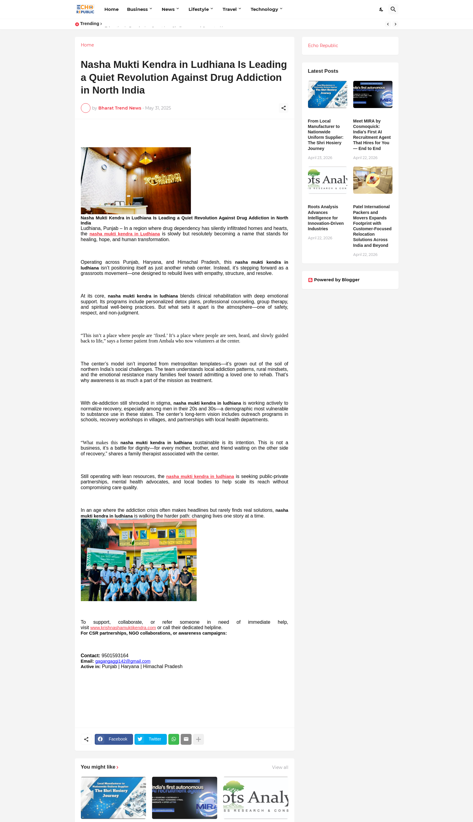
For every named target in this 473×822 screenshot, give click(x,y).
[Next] (395, 24)
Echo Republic (323, 45)
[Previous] (388, 24)
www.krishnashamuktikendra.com (123, 627)
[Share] (283, 108)
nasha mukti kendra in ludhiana (200, 476)
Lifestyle (199, 9)
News (168, 9)
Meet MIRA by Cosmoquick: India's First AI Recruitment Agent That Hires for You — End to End (372, 135)
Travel (230, 9)
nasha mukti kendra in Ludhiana (125, 233)
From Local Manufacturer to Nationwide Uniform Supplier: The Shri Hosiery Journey (326, 135)
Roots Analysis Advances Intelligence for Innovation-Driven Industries (326, 217)
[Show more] (198, 739)
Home (111, 9)
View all (280, 767)
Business (137, 9)
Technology (264, 9)
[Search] (393, 9)
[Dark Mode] (381, 9)
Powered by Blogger (334, 279)
